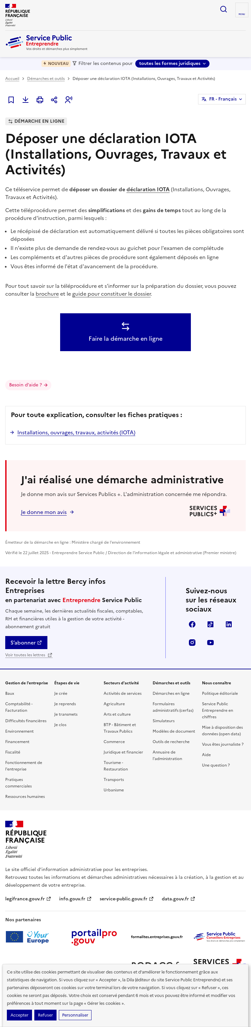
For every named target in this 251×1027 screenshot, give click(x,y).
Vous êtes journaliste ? (222, 744)
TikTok (210, 624)
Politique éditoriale (220, 693)
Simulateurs (164, 721)
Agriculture (114, 704)
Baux (9, 693)
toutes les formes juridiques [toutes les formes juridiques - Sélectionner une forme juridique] (169, 63)
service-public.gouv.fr (127, 898)
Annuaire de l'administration (167, 755)
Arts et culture (117, 714)
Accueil (12, 79)
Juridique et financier (123, 752)
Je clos (60, 725)
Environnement (19, 731)
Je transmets (65, 714)
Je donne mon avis (44, 512)
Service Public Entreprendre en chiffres (217, 710)
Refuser (45, 1015)
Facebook (192, 624)
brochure (47, 294)
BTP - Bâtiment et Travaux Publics (120, 728)
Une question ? (216, 765)
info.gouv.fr (75, 898)
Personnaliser (75, 1015)
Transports (114, 780)
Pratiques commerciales (18, 783)
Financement (17, 742)
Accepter (19, 1015)
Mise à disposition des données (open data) (222, 730)
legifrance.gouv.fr (28, 898)
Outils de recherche (171, 742)
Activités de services (123, 693)
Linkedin (228, 624)
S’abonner (26, 642)
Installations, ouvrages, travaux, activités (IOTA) (76, 432)
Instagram (192, 642)
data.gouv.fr (178, 898)
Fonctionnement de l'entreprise (23, 766)
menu (242, 14)
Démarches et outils (46, 79)
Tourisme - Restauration (116, 766)
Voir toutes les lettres (29, 655)
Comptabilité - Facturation (19, 707)
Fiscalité (12, 752)
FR (223, 99)
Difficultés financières (25, 721)
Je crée (60, 693)
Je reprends (65, 704)
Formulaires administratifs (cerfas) (173, 707)
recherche (223, 9)
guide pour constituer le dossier (111, 294)
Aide (206, 755)
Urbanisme (114, 790)
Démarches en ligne (171, 693)
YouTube (210, 642)
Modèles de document (174, 731)
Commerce (114, 742)
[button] (69, 100)
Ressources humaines (25, 797)
